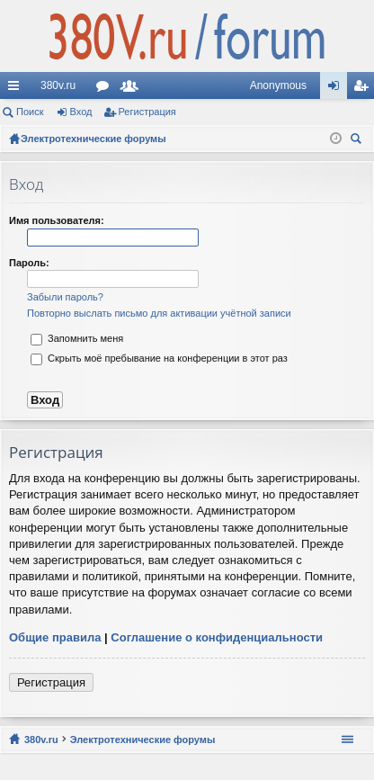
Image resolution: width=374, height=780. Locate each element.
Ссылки (17, 89)
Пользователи (133, 89)
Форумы (106, 89)
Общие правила (55, 637)
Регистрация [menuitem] (364, 89)
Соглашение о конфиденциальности (217, 637)
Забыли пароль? (65, 296)
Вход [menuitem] (337, 89)
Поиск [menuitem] (358, 140)
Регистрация (147, 111)
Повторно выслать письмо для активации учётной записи (159, 313)
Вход (81, 111)
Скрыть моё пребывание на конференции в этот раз (159, 358)
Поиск (29, 111)
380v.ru (58, 85)
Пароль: (29, 262)
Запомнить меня (77, 338)
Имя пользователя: (56, 220)
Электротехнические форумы (143, 739)
